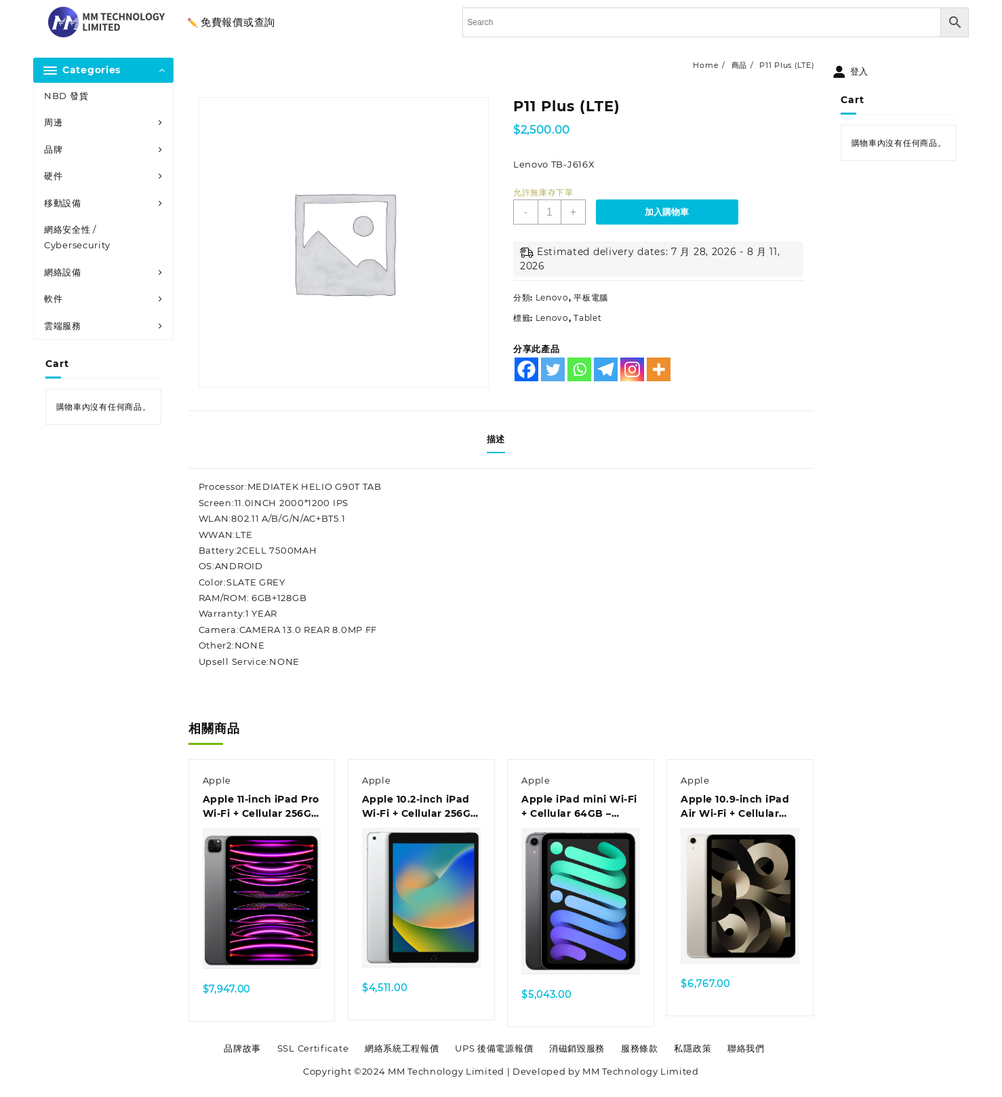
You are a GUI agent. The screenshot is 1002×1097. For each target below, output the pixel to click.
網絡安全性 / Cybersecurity (77, 237)
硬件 (53, 175)
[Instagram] (632, 369)
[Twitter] (553, 369)
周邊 (53, 122)
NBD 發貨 (66, 95)
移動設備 (62, 202)
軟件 (53, 298)
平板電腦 (591, 297)
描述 (496, 439)
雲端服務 (62, 325)
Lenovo (552, 297)
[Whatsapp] (579, 369)
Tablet (587, 318)
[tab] (501, 439)
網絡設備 (62, 272)
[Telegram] (606, 369)
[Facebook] (526, 369)
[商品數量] (549, 212)
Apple (217, 780)
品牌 (53, 149)
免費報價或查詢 (238, 22)
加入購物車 (667, 212)
